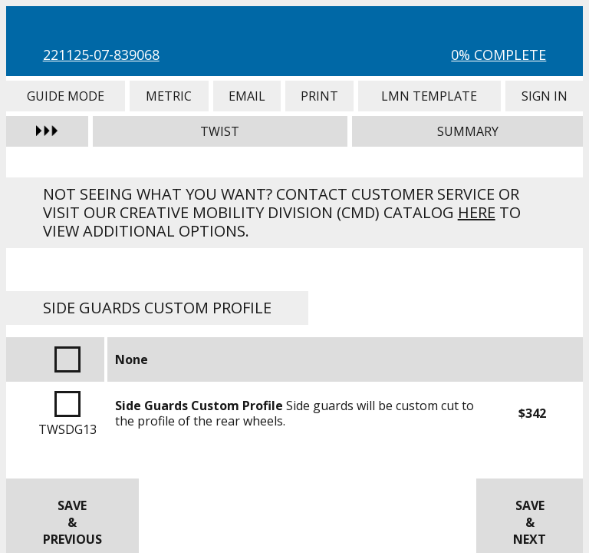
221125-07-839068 (101, 54)
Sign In (544, 96)
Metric (169, 96)
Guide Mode (65, 96)
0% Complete (498, 54)
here (476, 212)
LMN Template (429, 96)
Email (247, 96)
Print (319, 96)
